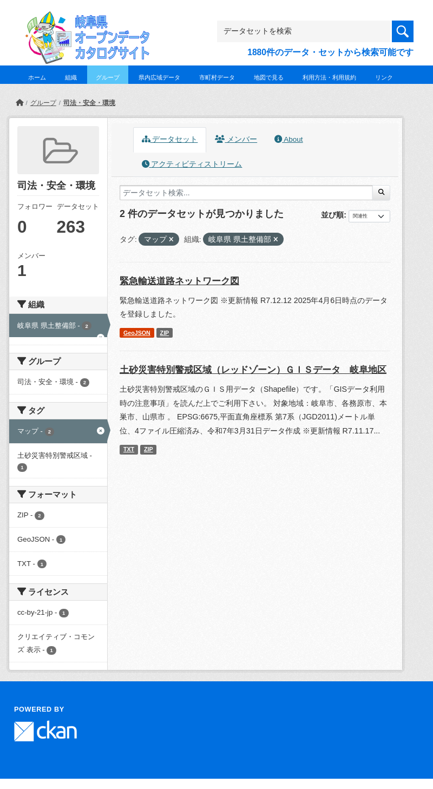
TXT (128, 449)
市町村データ (217, 77)
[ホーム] (19, 103)
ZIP (164, 333)
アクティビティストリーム (192, 164)
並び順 (332, 215)
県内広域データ (159, 77)
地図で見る (269, 77)
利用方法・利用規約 (329, 77)
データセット (170, 139)
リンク (384, 77)
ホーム (37, 77)
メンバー (236, 139)
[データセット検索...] (246, 192)
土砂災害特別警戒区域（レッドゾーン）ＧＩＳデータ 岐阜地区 (253, 370)
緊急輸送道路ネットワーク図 (179, 281)
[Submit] (381, 192)
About (288, 139)
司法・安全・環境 (89, 103)
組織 (71, 77)
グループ (108, 77)
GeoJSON (136, 333)
